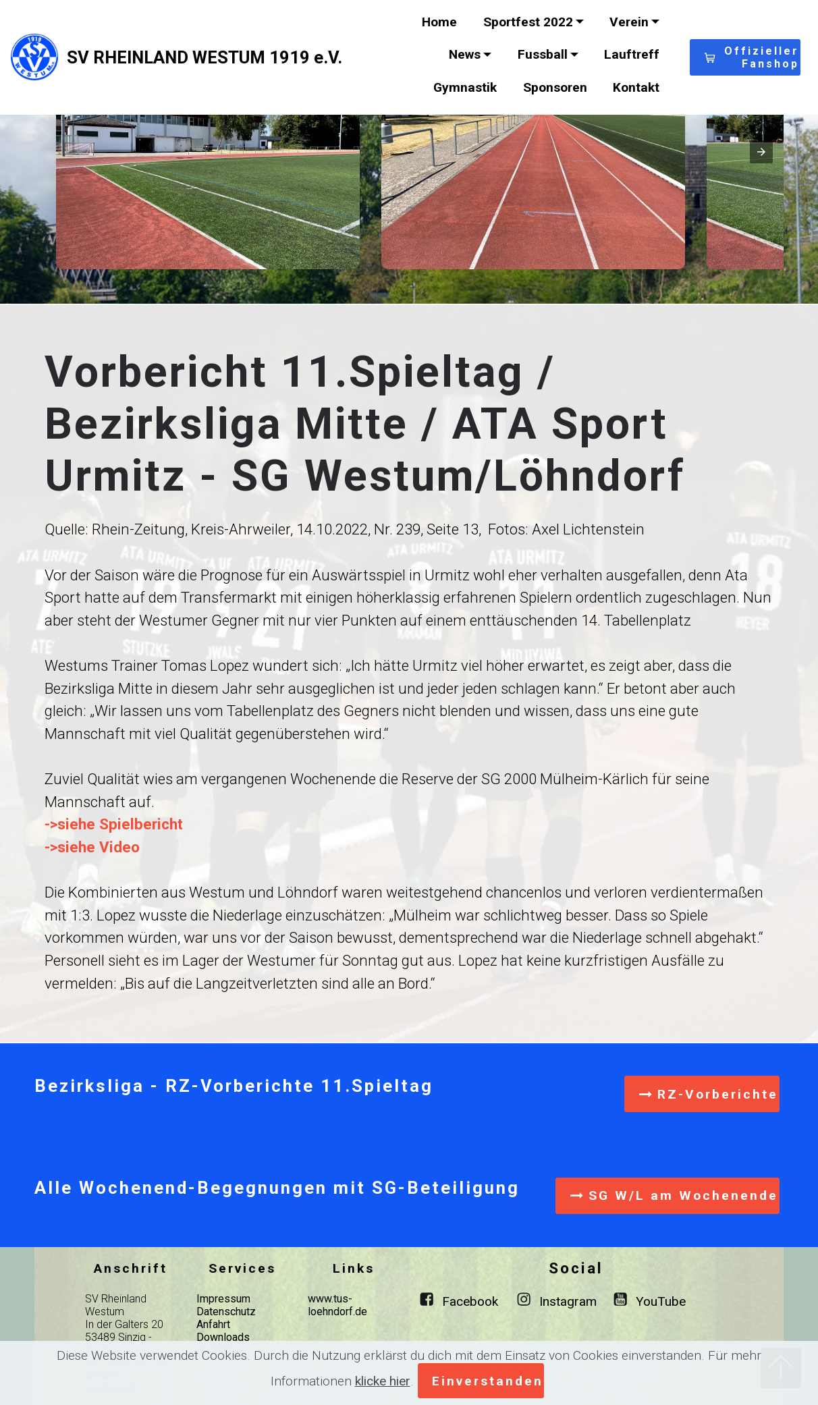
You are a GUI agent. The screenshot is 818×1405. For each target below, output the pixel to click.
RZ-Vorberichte (708, 1094)
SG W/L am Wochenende (674, 1195)
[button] (208, 155)
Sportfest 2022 (528, 22)
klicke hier (382, 1381)
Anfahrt (213, 1324)
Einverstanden (487, 1381)
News (465, 54)
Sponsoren (555, 87)
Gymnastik (465, 87)
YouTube (661, 1301)
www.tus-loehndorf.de (337, 1305)
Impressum (223, 1298)
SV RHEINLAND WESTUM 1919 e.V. (204, 57)
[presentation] (761, 151)
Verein (629, 22)
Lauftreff (631, 54)
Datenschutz (226, 1311)
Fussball (543, 54)
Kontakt (636, 87)
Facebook (470, 1301)
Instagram (568, 1301)
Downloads (223, 1337)
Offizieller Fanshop (752, 57)
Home (439, 22)
